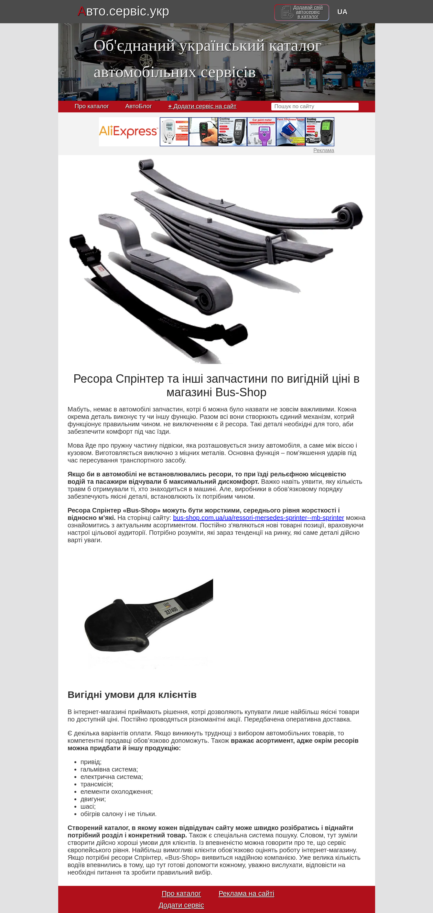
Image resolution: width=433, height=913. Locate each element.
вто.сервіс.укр (123, 11)
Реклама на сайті (246, 893)
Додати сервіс (181, 905)
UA (342, 12)
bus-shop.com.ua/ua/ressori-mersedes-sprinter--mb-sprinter (258, 517)
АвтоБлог (138, 106)
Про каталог (92, 106)
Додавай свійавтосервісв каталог (308, 12)
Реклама (323, 150)
